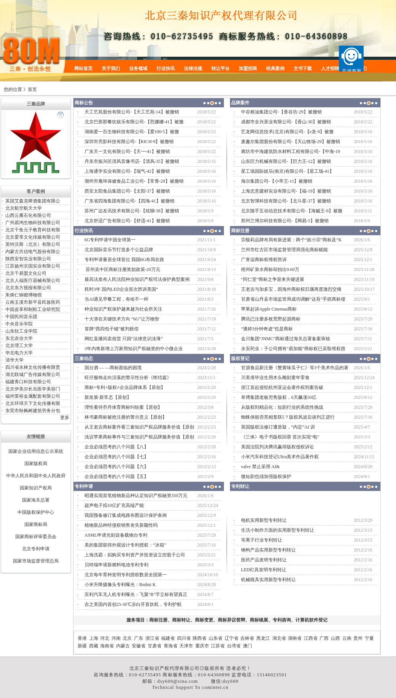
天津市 (186, 646)
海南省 (107, 646)
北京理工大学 (19, 345)
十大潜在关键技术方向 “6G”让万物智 (122, 319)
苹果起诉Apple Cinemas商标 (269, 309)
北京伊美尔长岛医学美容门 (32, 389)
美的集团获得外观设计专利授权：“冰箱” (125, 545)
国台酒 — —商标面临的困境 (113, 367)
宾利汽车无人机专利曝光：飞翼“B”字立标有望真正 (136, 594)
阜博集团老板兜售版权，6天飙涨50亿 (278, 397)
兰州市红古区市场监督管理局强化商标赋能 (285, 249)
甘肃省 (154, 646)
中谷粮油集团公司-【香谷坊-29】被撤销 (281, 112)
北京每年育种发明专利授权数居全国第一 (126, 574)
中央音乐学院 (19, 324)
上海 (93, 638)
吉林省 (247, 638)
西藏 (93, 646)
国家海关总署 (36, 500)
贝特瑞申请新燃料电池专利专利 (116, 564)
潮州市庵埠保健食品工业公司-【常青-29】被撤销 (134, 181)
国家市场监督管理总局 (36, 561)
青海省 (170, 646)
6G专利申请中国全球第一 (110, 239)
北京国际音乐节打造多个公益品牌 (119, 249)
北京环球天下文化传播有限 (32, 403)
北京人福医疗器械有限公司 (32, 280)
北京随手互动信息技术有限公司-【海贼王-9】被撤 (291, 211)
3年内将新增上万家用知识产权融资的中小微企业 (134, 348)
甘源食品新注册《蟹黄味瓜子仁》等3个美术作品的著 (294, 367)
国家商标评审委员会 (35, 536)
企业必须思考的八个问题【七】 (116, 456)
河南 (116, 638)
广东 (138, 638)
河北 (104, 638)
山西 (335, 638)
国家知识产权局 (36, 488)
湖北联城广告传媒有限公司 (32, 374)
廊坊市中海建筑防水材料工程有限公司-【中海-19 (290, 151)
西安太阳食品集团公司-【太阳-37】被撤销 (127, 191)
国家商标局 (35, 524)
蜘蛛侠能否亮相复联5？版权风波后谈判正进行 (288, 417)
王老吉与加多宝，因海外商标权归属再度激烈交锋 (291, 289)
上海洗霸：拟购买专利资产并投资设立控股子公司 (135, 555)
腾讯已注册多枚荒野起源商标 (270, 319)
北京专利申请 (36, 548)
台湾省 (234, 646)
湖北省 (279, 638)
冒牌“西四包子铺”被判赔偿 (112, 328)
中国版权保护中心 (36, 512)
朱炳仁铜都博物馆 (23, 295)
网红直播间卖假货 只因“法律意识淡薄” (124, 338)
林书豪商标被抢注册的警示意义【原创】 (126, 417)
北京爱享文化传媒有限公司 (32, 237)
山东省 (215, 638)
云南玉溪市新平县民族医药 (32, 302)
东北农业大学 (19, 338)
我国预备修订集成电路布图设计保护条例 (126, 515)
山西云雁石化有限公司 (28, 215)
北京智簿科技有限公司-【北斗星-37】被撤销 (286, 201)
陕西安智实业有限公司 (28, 258)
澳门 (247, 646)
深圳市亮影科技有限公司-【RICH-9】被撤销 (129, 141)
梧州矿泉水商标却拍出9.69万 (270, 269)
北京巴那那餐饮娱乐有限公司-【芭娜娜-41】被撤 (134, 121)
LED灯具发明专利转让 (263, 569)
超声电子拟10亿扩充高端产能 (114, 505)
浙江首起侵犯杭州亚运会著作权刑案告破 (282, 387)
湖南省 (295, 638)
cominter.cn (215, 687)
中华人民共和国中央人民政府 (35, 475)
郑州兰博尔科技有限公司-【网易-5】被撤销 (285, 220)
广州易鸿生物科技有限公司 (32, 222)
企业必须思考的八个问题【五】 (116, 476)
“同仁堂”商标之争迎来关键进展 (273, 279)
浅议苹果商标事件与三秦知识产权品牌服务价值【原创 (139, 437)
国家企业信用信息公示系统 (35, 451)
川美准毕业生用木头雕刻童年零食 (275, 377)
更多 (64, 417)
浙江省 (152, 638)
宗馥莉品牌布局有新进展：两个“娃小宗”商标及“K (291, 239)
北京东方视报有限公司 (28, 287)
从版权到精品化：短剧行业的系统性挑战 (282, 407)
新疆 (82, 646)
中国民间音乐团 (21, 316)
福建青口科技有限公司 (28, 381)
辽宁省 (231, 638)
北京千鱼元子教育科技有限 (32, 230)
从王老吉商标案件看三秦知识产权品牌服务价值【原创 (139, 427)
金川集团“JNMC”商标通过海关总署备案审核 (286, 338)
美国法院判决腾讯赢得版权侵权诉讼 (277, 446)
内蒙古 (123, 646)
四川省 (184, 638)
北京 (127, 638)
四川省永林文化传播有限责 (32, 367)
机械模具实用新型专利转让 (268, 579)
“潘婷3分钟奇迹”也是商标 (267, 328)
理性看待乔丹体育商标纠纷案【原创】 (123, 407)
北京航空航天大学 (23, 208)
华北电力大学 (19, 352)
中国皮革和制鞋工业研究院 (32, 309)
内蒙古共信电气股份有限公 (32, 251)
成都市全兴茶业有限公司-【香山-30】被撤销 (286, 121)
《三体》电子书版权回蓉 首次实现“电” (280, 437)
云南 (346, 638)
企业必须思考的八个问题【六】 (116, 466)
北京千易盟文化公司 (25, 273)
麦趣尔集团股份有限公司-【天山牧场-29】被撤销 (290, 141)
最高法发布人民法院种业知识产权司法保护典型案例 (137, 279)
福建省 (168, 638)
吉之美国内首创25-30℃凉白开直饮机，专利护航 (133, 604)
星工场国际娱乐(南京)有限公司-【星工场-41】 (287, 171)
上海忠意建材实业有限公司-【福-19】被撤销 (286, 191)
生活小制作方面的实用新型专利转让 (277, 530)
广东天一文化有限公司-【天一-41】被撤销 (127, 151)
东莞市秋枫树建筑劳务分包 (32, 410)
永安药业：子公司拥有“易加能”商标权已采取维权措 (293, 348)
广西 (324, 638)
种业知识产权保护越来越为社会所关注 (123, 309)
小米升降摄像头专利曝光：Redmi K (120, 584)
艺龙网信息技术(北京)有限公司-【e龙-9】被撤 (287, 131)
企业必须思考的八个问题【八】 (116, 446)
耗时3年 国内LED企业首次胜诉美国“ (121, 289)
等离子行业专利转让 (261, 540)
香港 (82, 638)
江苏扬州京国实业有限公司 (32, 266)
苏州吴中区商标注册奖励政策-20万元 (122, 269)
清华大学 (14, 360)
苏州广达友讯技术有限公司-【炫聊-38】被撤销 (132, 211)
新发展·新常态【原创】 (108, 397)
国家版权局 (35, 463)
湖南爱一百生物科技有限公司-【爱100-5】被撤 (132, 131)
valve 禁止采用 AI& (260, 466)
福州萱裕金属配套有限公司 (32, 396)
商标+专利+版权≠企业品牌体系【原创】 (125, 387)
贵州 (357, 638)
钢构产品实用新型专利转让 (268, 550)
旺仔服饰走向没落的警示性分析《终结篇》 (128, 377)
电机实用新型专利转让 (264, 520)
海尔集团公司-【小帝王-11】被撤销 (277, 181)
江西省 (311, 638)
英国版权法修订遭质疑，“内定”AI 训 (278, 427)
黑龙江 (263, 638)
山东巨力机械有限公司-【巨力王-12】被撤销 (286, 161)
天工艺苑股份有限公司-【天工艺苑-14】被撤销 (132, 112)
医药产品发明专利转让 (264, 560)
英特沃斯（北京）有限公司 (32, 244)
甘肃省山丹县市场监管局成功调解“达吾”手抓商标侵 (293, 299)
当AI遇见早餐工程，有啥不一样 (117, 299)
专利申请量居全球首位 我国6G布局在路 (124, 259)
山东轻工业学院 (21, 331)
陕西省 (199, 638)
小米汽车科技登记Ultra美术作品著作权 (280, 456)
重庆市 (202, 646)
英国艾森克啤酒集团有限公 (32, 201)
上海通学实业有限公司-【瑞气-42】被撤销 (127, 171)
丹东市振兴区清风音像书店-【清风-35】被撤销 (132, 161)
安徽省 (138, 646)
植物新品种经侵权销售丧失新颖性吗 (121, 525)
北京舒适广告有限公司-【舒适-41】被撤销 (127, 220)
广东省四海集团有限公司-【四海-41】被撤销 (129, 201)
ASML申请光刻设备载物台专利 (116, 535)
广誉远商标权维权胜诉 (264, 259)
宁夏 (369, 638)
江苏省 (218, 646)
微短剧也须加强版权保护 (266, 476)
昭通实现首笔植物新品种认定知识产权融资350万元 (136, 495)
